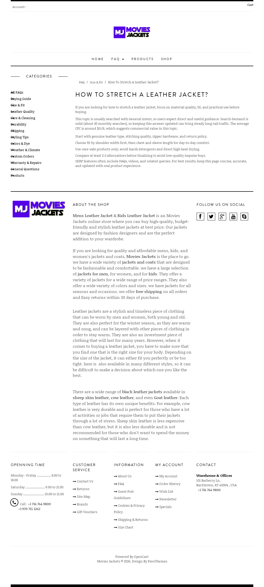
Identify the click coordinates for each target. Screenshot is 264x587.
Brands (82, 504)
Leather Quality (22, 111)
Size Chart (125, 527)
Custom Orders (22, 156)
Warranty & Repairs (26, 162)
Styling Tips (20, 137)
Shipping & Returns (133, 519)
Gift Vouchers (87, 512)
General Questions (25, 169)
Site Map (83, 496)
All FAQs (17, 92)
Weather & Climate (25, 150)
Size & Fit (18, 105)
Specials (165, 506)
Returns (83, 489)
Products (142, 59)
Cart (250, 5)
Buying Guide (21, 98)
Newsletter (168, 499)
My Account (168, 476)
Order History (170, 483)
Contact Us (85, 481)
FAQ (117, 59)
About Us (124, 476)
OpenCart (141, 556)
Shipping (17, 130)
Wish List (166, 491)
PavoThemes (157, 561)
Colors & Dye (20, 143)
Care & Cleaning (23, 118)
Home (98, 59)
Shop (166, 59)
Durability (18, 124)
